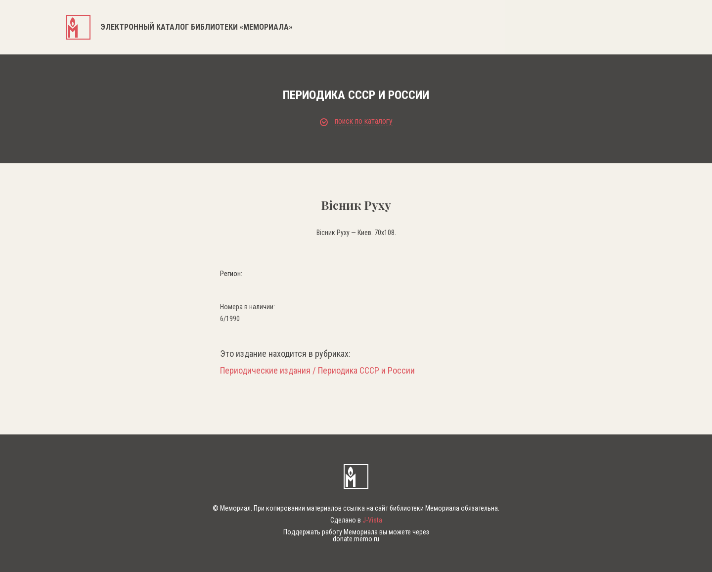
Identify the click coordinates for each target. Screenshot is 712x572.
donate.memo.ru (356, 538)
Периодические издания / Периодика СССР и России (317, 370)
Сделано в (356, 520)
